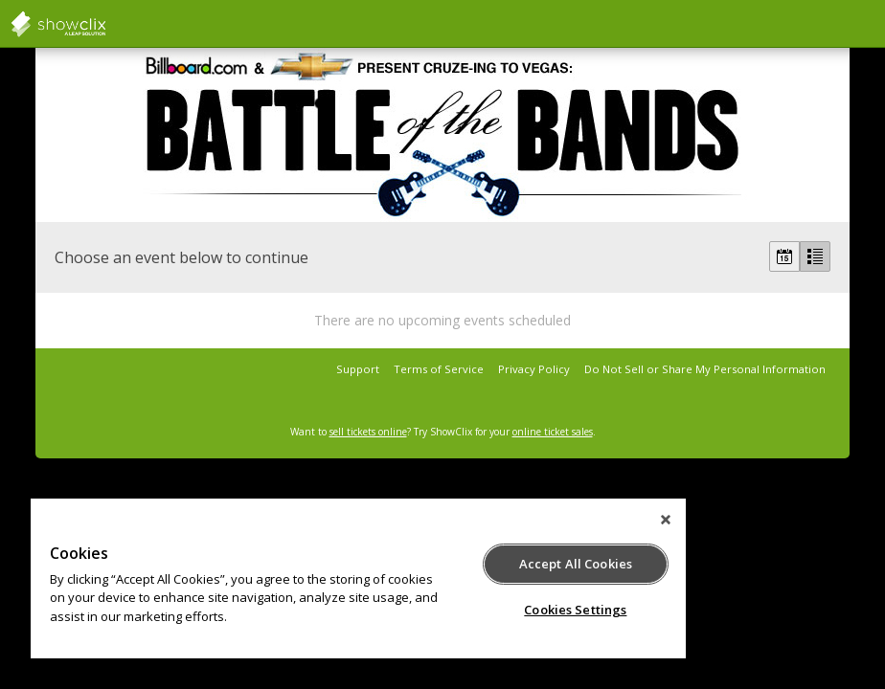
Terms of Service (439, 369)
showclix (105, 24)
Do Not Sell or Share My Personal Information (705, 369)
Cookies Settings (575, 609)
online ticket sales (552, 431)
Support (357, 369)
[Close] (665, 519)
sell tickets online (368, 431)
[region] (358, 578)
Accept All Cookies (575, 563)
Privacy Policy (534, 369)
